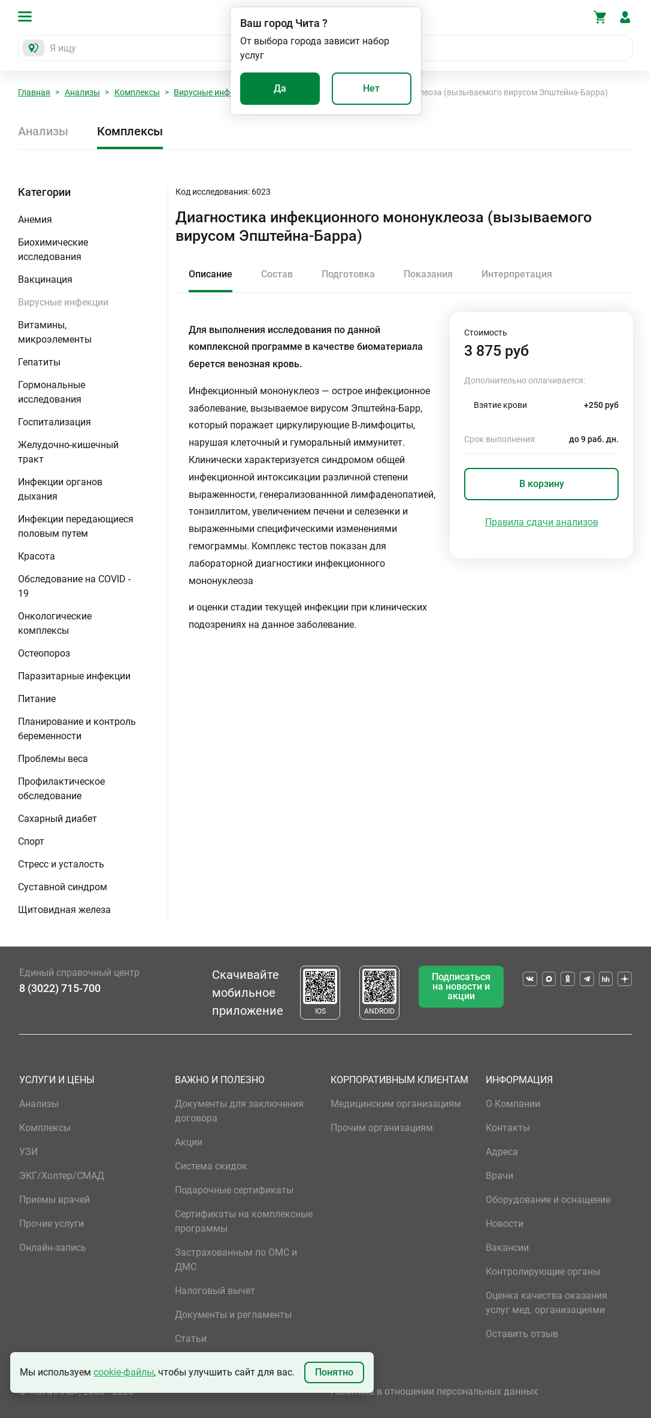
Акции (188, 1142)
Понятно (334, 1372)
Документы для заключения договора (239, 1111)
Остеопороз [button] (44, 653)
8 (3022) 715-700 (60, 988)
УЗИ (28, 1151)
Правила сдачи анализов (541, 522)
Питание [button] (37, 699)
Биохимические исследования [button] (53, 249)
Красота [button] (36, 556)
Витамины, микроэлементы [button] (55, 332)
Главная (34, 92)
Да (280, 88)
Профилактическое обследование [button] (61, 789)
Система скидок (211, 1166)
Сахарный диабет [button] (57, 818)
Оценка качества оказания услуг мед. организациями (546, 1303)
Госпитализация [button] (54, 422)
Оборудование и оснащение (548, 1199)
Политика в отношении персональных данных (434, 1391)
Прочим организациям (382, 1127)
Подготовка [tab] (348, 274)
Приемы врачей (54, 1199)
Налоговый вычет (215, 1290)
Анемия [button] (35, 219)
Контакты (508, 1127)
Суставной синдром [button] (62, 887)
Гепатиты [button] (39, 362)
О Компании (513, 1103)
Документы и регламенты (233, 1314)
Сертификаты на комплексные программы (244, 1221)
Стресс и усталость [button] (61, 864)
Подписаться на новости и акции (461, 986)
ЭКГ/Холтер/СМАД (61, 1175)
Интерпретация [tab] (517, 274)
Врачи (499, 1175)
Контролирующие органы (543, 1271)
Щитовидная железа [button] (64, 909)
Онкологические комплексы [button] (55, 623)
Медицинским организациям (396, 1103)
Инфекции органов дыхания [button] (60, 489)
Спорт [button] (31, 841)
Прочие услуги (51, 1223)
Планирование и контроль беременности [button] (77, 729)
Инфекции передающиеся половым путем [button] (76, 526)
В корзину (541, 483)
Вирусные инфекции (213, 92)
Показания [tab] (428, 274)
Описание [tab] (210, 274)
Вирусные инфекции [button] (63, 302)
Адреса (502, 1151)
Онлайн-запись (52, 1247)
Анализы (82, 92)
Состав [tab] (277, 274)
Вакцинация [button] (45, 279)
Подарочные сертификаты (234, 1190)
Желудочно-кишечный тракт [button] (68, 452)
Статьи (191, 1338)
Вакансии (507, 1247)
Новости (504, 1223)
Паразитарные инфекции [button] (74, 676)
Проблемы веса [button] (53, 758)
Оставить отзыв (522, 1334)
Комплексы (137, 92)
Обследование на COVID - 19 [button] (74, 586)
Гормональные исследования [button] (51, 392)
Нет (371, 88)
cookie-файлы (123, 1372)
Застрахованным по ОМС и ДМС (236, 1259)
